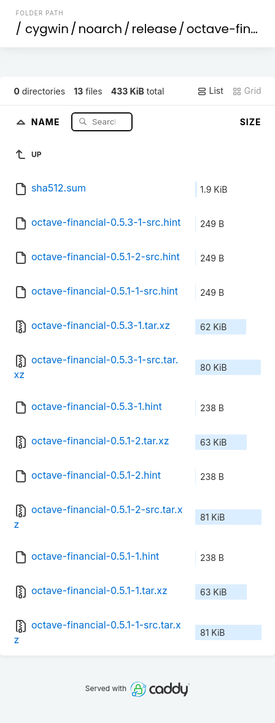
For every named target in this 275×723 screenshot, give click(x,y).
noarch (101, 28)
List (210, 90)
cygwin (47, 28)
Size (250, 122)
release (154, 28)
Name (47, 121)
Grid (246, 90)
